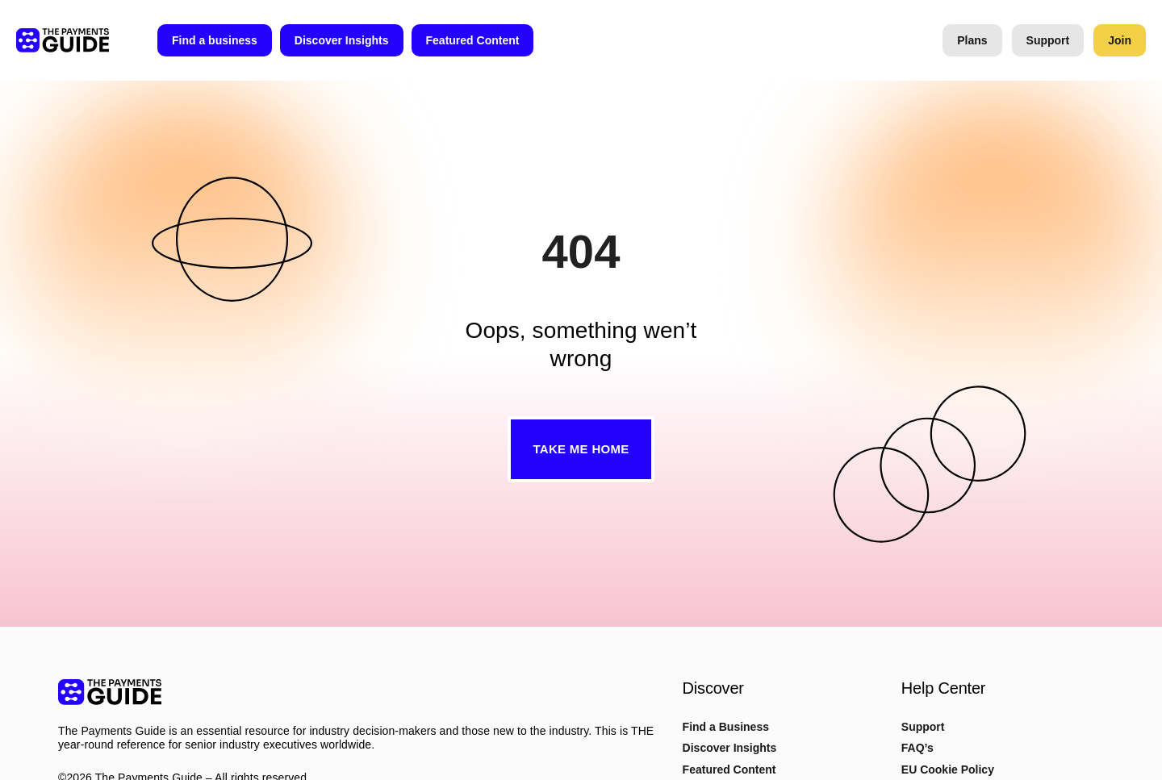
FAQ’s (917, 747)
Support (923, 726)
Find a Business (726, 726)
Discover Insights (730, 747)
